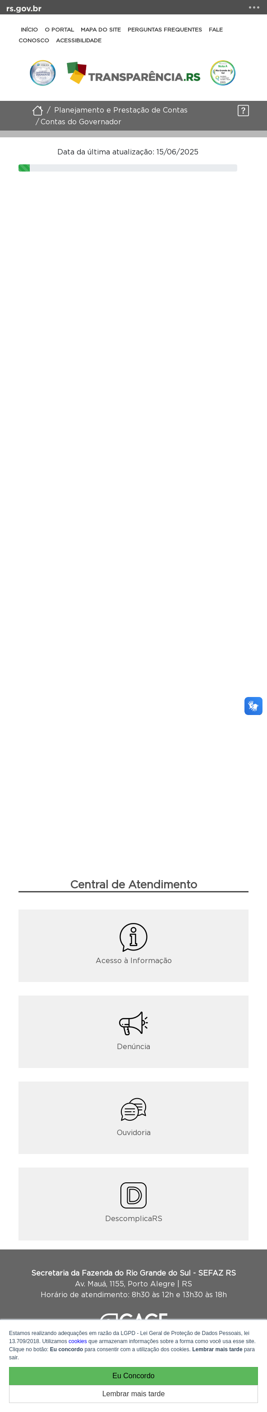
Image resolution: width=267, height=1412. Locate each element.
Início (29, 29)
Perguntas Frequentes (165, 29)
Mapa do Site (101, 29)
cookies (78, 1341)
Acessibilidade (78, 40)
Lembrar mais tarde (133, 1394)
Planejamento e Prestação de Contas (121, 110)
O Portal (59, 29)
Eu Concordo (133, 1376)
